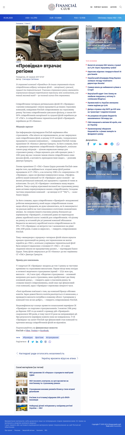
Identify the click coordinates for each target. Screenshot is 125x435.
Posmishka (117, 426)
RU (91, 7)
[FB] (28, 342)
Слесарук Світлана (30, 79)
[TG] (41, 342)
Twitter (34, 330)
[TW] (33, 342)
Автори (113, 7)
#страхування (52, 337)
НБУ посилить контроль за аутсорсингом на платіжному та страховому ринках (48, 382)
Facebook (44, 330)
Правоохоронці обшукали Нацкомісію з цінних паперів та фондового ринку (102, 131)
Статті (18, 62)
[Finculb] (89, 144)
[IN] (37, 342)
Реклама (17, 430)
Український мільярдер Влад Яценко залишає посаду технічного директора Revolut (104, 80)
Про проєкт (8, 430)
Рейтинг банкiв (101, 7)
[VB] (50, 342)
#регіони (39, 337)
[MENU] (4, 7)
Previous (84, 41)
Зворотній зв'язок (28, 430)
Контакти (40, 430)
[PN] (45, 342)
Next (123, 41)
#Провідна (28, 337)
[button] (120, 7)
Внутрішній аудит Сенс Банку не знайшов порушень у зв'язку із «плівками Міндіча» (102, 96)
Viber (27, 330)
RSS (46, 430)
